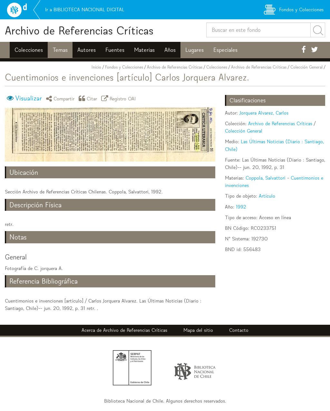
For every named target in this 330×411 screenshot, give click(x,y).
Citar (89, 98)
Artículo (267, 196)
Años (170, 49)
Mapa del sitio (198, 330)
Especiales (225, 49)
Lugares (194, 49)
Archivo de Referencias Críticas (79, 30)
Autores (86, 49)
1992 (241, 207)
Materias (144, 49)
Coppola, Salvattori (266, 178)
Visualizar (28, 98)
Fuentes (114, 49)
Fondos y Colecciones (124, 67)
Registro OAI (119, 98)
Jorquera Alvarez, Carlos (263, 113)
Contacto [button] (238, 330)
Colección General (306, 67)
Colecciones (29, 49)
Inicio (96, 67)
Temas (60, 49)
